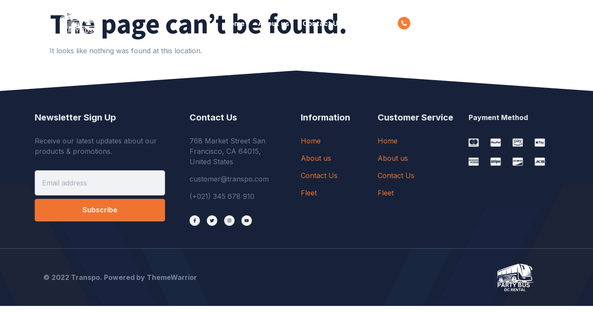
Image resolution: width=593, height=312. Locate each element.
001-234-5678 (438, 23)
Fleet (363, 23)
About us (273, 23)
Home (235, 23)
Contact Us (322, 23)
